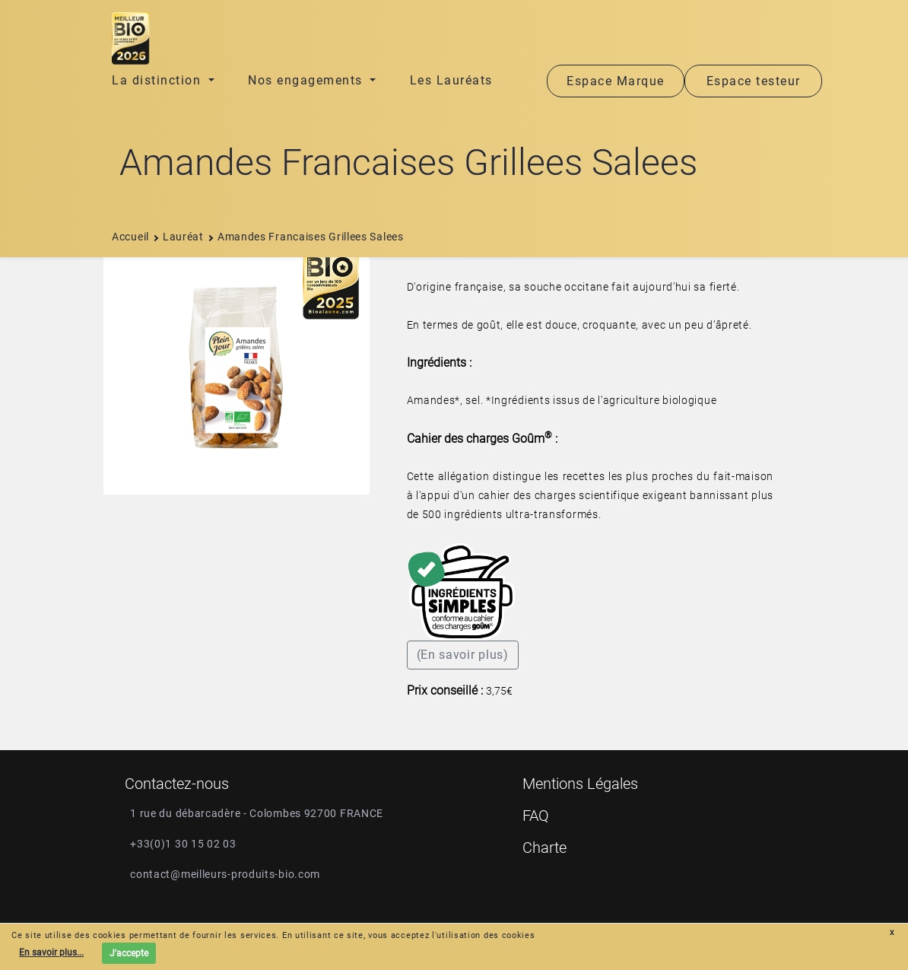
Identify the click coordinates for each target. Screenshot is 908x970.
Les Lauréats (451, 80)
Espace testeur (753, 81)
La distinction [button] (158, 80)
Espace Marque (616, 81)
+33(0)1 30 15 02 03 (183, 844)
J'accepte (129, 953)
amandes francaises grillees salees (305, 237)
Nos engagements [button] (307, 80)
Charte (544, 847)
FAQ (535, 815)
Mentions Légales (580, 783)
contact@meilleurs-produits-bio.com (225, 874)
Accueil (130, 237)
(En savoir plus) (463, 654)
